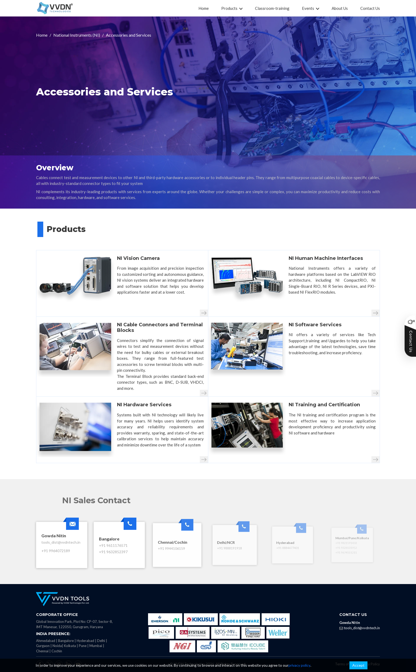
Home (203, 8)
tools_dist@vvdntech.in (362, 628)
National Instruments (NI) (76, 34)
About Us (340, 8)
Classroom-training (272, 8)
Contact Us (370, 8)
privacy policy (299, 665)
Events (310, 8)
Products (231, 8)
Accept (358, 665)
